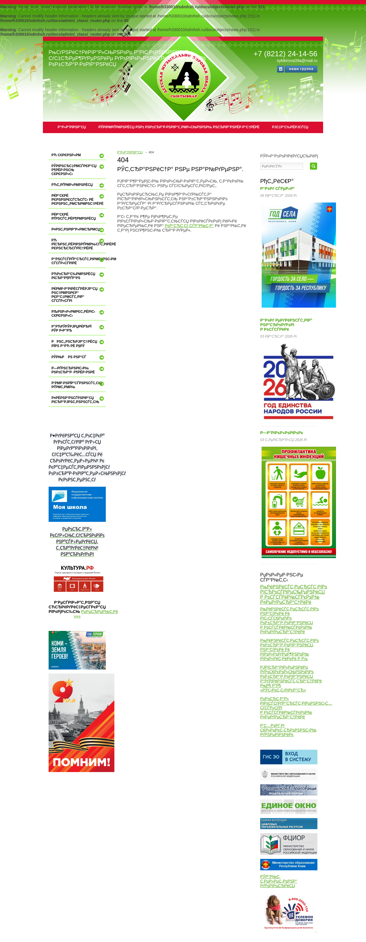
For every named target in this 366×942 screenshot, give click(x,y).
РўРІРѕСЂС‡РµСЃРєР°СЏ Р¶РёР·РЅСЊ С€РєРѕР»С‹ (78, 170)
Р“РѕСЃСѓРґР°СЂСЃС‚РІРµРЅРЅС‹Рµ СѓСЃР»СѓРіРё (78, 261)
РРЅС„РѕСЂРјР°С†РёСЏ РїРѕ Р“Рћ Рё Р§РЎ (78, 343)
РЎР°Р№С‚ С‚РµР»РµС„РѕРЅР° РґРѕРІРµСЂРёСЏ (278, 881)
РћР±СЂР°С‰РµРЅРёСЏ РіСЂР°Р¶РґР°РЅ (78, 276)
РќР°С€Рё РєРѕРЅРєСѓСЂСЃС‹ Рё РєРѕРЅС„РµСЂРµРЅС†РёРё (78, 199)
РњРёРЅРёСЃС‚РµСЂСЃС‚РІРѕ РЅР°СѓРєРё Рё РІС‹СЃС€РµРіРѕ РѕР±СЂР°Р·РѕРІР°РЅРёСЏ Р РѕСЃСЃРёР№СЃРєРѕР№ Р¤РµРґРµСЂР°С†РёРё (289, 620)
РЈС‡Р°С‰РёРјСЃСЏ (290, 127)
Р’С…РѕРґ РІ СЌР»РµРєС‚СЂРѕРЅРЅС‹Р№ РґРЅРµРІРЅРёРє (288, 730)
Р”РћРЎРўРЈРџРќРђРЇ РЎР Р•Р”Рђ (78, 328)
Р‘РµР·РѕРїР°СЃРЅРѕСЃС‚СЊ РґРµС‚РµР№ (78, 385)
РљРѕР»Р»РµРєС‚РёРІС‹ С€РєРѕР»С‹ (78, 313)
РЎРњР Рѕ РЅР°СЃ (78, 357)
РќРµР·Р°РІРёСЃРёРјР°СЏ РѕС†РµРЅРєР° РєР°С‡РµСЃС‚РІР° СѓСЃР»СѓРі (78, 294)
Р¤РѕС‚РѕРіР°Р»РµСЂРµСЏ (78, 230)
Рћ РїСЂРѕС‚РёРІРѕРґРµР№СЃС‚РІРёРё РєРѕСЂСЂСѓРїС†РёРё (78, 244)
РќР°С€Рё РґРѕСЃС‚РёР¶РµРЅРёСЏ (78, 216)
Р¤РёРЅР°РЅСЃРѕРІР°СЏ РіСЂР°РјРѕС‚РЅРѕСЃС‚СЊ (78, 400)
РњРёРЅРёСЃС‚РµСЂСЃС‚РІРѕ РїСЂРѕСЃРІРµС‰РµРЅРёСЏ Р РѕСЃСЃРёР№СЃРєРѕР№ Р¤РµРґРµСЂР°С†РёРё (293, 594)
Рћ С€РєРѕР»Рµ (78, 156)
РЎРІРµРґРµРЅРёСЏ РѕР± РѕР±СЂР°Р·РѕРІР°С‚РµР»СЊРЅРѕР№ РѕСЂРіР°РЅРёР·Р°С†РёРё (178, 127)
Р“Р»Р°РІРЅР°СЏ (72, 127)
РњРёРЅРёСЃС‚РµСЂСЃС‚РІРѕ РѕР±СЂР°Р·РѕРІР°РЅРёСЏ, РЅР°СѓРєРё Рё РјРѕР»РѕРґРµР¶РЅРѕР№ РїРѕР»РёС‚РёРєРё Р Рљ (289, 649)
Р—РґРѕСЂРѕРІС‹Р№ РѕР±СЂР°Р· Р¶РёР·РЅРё (78, 370)
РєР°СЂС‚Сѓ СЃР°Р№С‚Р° (189, 225)
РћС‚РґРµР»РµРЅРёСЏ (78, 185)
